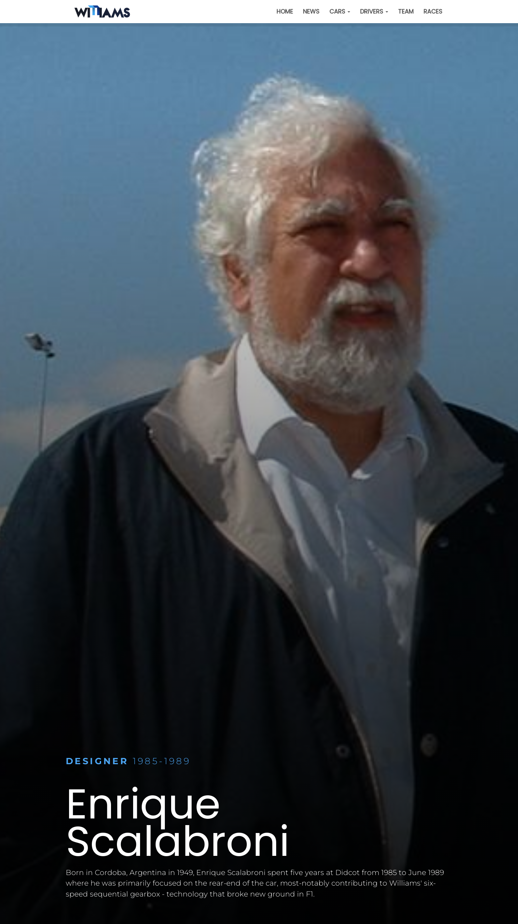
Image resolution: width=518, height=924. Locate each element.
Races (433, 11)
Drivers (374, 11)
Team (406, 11)
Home (285, 11)
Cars (339, 11)
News (311, 11)
